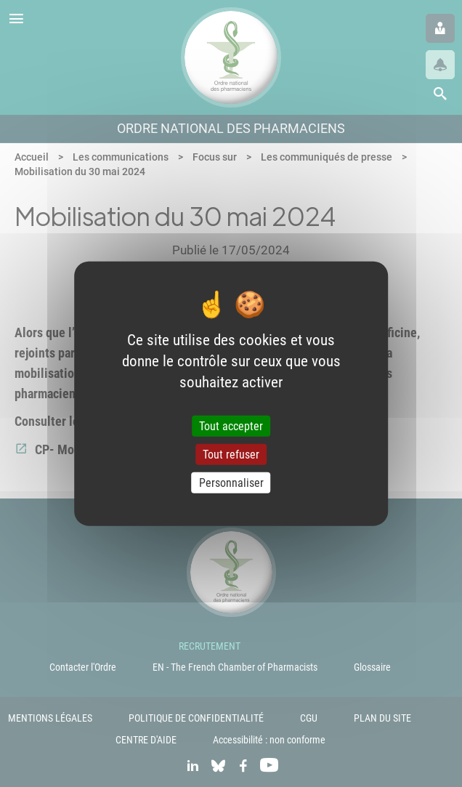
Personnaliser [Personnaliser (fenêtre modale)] (231, 483)
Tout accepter (231, 425)
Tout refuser (231, 454)
